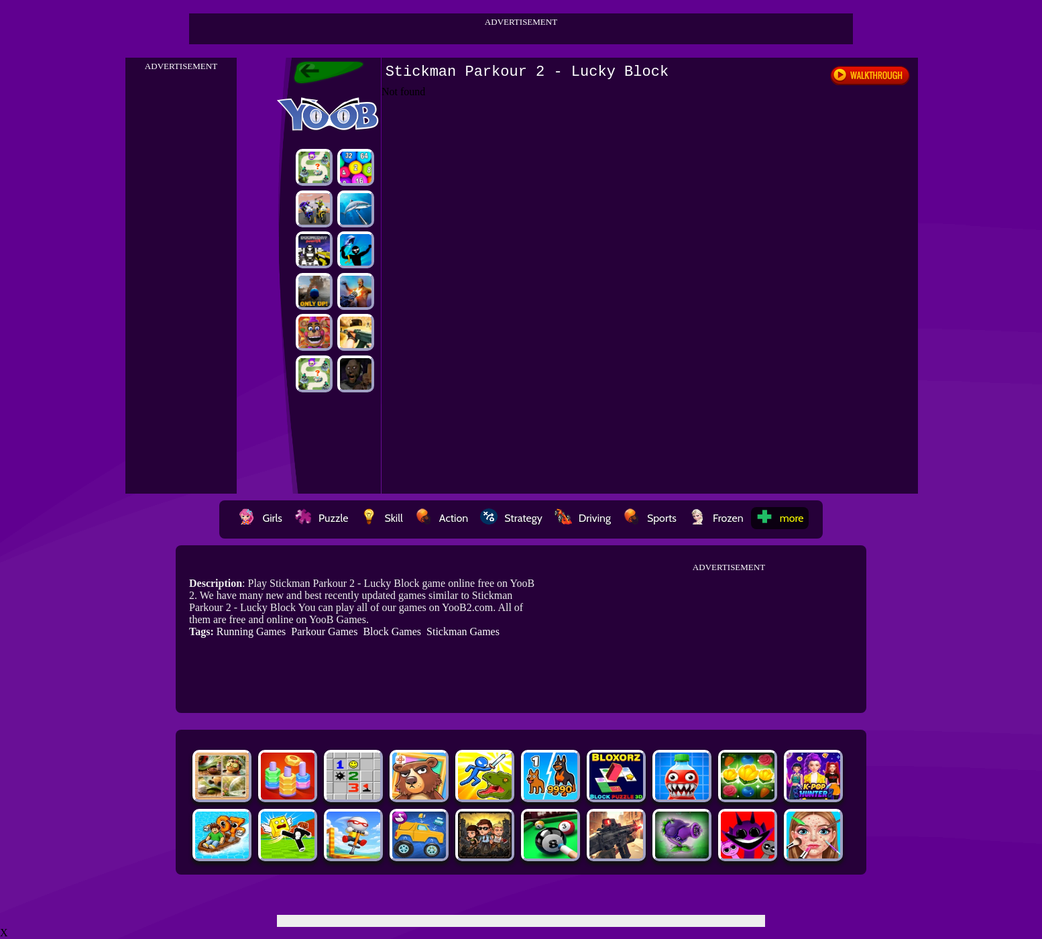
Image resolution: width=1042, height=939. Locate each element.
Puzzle (321, 518)
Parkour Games (324, 631)
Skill (381, 518)
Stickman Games (463, 631)
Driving (583, 518)
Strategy (511, 518)
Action (441, 518)
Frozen (716, 518)
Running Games (251, 631)
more (780, 518)
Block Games (392, 631)
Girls (260, 518)
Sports (650, 518)
